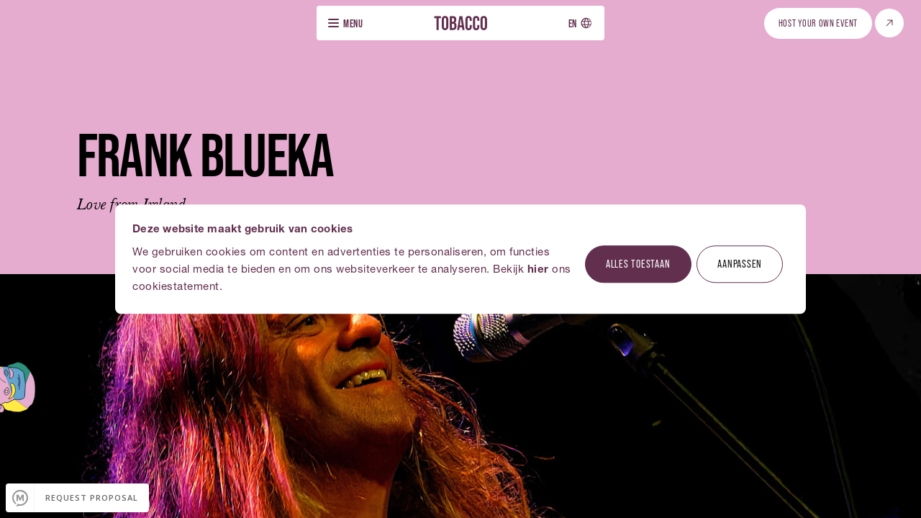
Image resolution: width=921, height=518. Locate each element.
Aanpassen (739, 263)
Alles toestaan (638, 263)
